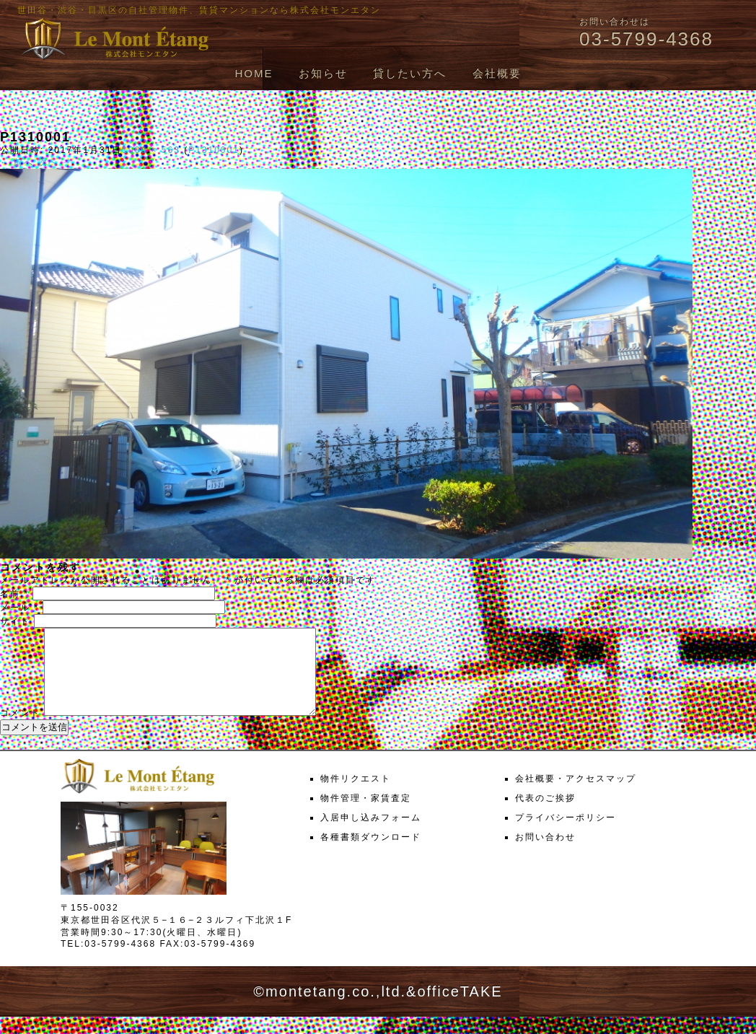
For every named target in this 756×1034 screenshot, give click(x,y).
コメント (20, 730)
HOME (253, 73)
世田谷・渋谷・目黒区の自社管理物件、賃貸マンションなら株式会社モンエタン (199, 10)
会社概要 (497, 73)
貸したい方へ (410, 73)
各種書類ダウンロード (370, 854)
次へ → (55, 162)
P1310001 (213, 150)
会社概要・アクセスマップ (575, 796)
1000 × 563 (151, 150)
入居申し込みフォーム (370, 835)
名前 (14, 594)
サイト (15, 621)
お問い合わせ (545, 854)
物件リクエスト (355, 796)
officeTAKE (459, 1009)
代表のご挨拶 (545, 815)
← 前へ (17, 162)
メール (19, 608)
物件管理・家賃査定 (365, 815)
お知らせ (323, 73)
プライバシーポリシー (565, 835)
